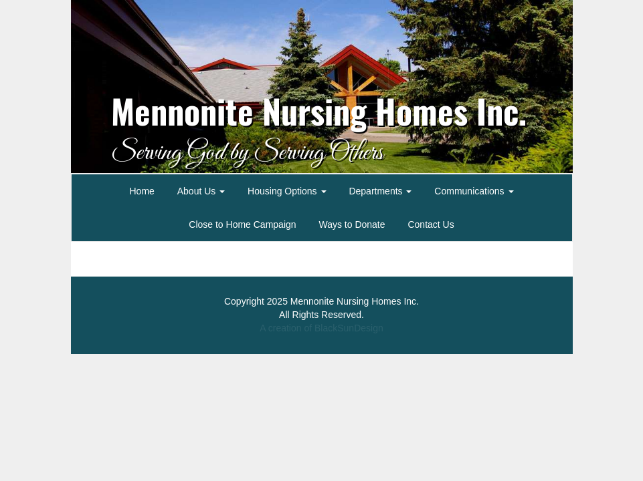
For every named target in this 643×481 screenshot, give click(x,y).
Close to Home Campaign (242, 224)
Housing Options (287, 191)
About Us (201, 191)
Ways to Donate (351, 224)
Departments (380, 191)
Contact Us (430, 224)
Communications (473, 191)
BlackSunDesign (348, 328)
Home (141, 191)
